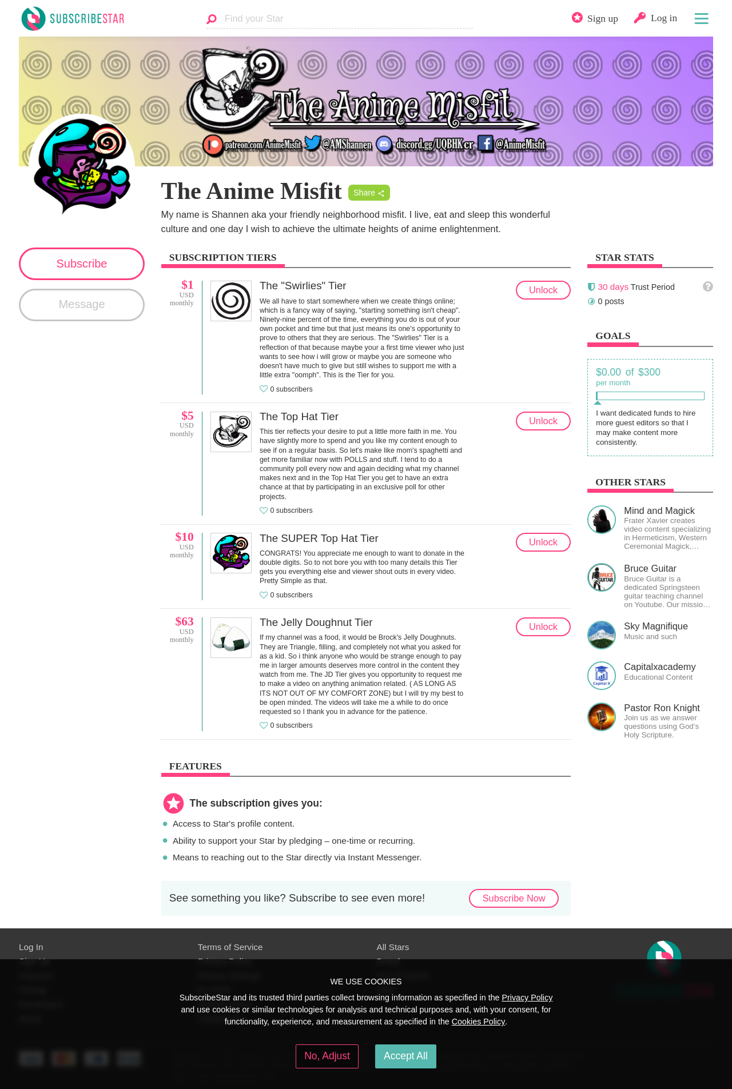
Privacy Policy (527, 997)
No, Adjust (327, 1056)
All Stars (393, 947)
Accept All (406, 1056)
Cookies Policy (479, 1021)
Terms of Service (230, 947)
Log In (31, 947)
